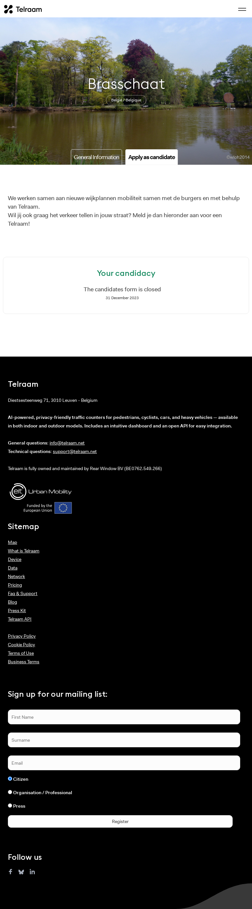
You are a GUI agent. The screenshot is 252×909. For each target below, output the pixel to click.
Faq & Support (22, 593)
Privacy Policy (22, 636)
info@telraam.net (67, 443)
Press (19, 806)
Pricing (15, 585)
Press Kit (17, 610)
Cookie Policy (21, 645)
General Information (96, 157)
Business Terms (23, 662)
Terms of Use (21, 653)
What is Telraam (23, 551)
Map (12, 542)
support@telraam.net (75, 451)
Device (14, 559)
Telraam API (20, 619)
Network (16, 576)
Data (12, 568)
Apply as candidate (151, 157)
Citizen (20, 779)
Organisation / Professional (42, 792)
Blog (12, 602)
